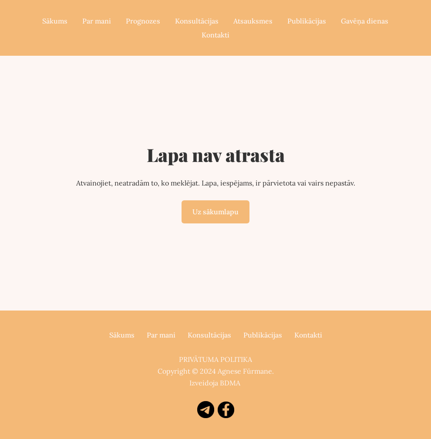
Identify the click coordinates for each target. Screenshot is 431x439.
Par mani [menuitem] (96, 21)
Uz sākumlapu (215, 211)
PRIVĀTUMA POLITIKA (215, 359)
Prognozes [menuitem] (143, 21)
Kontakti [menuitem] (215, 34)
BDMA (230, 382)
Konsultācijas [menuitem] (197, 21)
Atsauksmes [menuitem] (253, 21)
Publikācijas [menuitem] (306, 21)
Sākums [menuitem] (54, 21)
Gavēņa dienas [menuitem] (364, 21)
